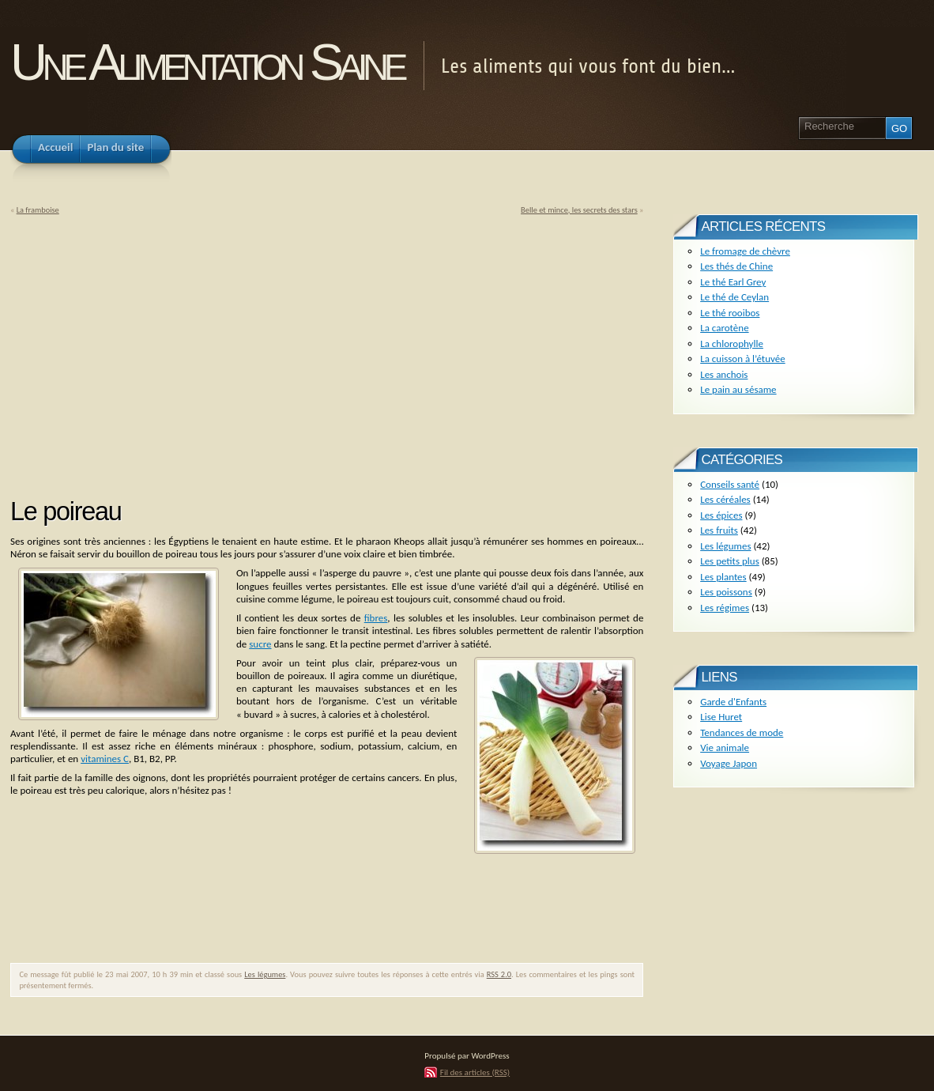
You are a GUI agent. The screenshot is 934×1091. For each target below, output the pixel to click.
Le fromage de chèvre (745, 251)
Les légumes (264, 974)
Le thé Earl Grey (733, 282)
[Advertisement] (143, 351)
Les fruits (719, 530)
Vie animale (724, 747)
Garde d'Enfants (733, 702)
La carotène (724, 328)
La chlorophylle (731, 343)
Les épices (721, 515)
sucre (260, 644)
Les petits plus (729, 561)
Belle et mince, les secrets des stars (579, 210)
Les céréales (725, 499)
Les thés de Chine (736, 266)
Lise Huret (721, 717)
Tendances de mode (741, 732)
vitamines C (105, 758)
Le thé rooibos (729, 313)
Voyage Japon (728, 763)
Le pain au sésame (738, 389)
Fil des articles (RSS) (475, 1072)
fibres (376, 618)
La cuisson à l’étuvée (742, 358)
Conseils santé (729, 484)
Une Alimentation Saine (206, 62)
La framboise (38, 210)
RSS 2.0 (499, 974)
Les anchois (724, 374)
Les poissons (726, 592)
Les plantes (723, 577)
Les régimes (724, 607)
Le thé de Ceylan (734, 297)
